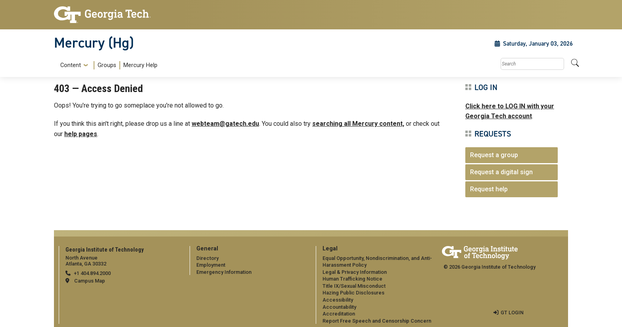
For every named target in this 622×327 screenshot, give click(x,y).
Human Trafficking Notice (352, 279)
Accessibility (338, 300)
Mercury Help (140, 65)
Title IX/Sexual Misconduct (354, 286)
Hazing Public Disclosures (353, 293)
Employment (210, 265)
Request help (489, 189)
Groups (107, 65)
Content (70, 65)
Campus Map (89, 281)
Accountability (339, 307)
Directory (207, 258)
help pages (80, 134)
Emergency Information (223, 272)
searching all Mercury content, (358, 123)
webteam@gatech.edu (225, 123)
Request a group (494, 155)
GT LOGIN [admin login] (512, 312)
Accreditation (339, 314)
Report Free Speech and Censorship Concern (377, 321)
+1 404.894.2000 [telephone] (92, 273)
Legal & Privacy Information (355, 272)
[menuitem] (107, 65)
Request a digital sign (501, 172)
